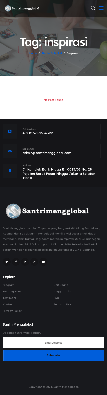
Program (8, 285)
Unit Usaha (61, 285)
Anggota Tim (62, 291)
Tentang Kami (12, 291)
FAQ (56, 298)
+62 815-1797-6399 (38, 133)
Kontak (7, 304)
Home (33, 53)
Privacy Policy (12, 311)
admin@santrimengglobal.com (47, 153)
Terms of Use (62, 304)
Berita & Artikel (52, 53)
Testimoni (9, 298)
